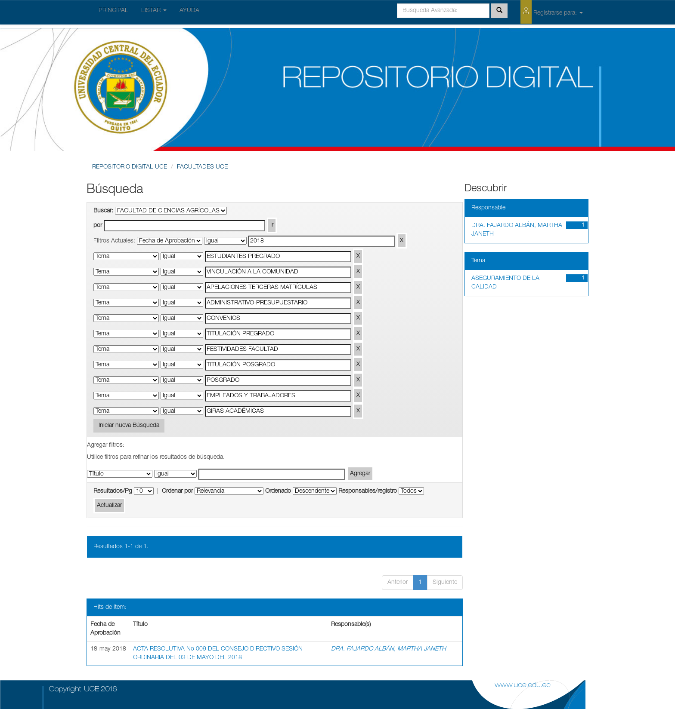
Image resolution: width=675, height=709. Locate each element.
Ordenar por (177, 491)
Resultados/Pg (112, 491)
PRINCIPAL (113, 11)
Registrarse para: (551, 12)
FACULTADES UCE (202, 167)
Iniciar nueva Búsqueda (129, 426)
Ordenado (278, 491)
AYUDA (189, 11)
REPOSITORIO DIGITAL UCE (129, 167)
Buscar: (103, 211)
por (97, 226)
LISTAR (154, 11)
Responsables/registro (367, 491)
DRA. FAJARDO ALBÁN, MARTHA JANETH (388, 649)
